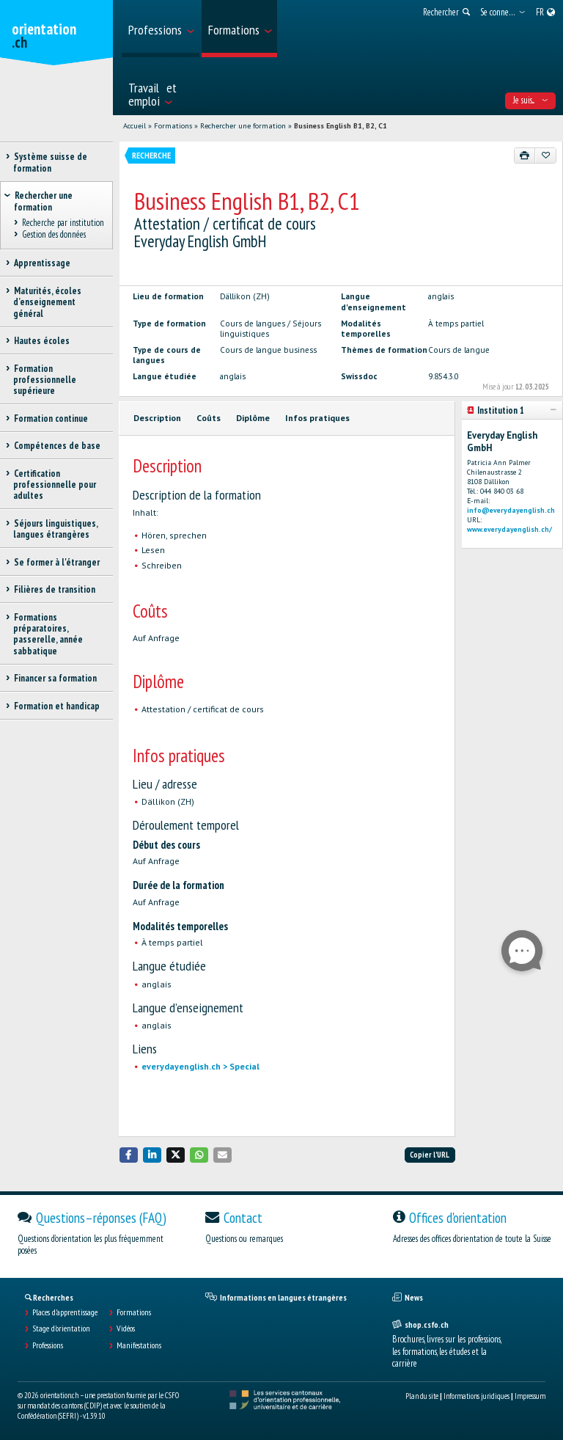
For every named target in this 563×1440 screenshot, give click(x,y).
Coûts (208, 417)
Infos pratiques (317, 417)
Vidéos (126, 1328)
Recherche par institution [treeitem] (62, 222)
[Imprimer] (525, 155)
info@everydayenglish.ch (511, 510)
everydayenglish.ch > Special (200, 1066)
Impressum (530, 1396)
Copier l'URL (429, 1155)
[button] (129, 1155)
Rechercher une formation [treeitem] (43, 201)
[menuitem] (160, 28)
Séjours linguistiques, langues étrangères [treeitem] (55, 529)
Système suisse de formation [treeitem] (50, 162)
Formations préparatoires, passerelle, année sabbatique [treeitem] (48, 634)
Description (157, 417)
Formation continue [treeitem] (50, 418)
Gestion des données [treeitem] (53, 235)
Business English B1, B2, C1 (340, 126)
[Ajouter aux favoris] (545, 155)
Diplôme (253, 417)
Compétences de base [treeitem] (56, 445)
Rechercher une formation (243, 126)
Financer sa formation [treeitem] (55, 678)
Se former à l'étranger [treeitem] (56, 562)
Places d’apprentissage (64, 1312)
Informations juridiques (476, 1396)
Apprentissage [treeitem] (41, 263)
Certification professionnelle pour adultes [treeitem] (54, 484)
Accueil (134, 126)
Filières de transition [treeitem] (54, 589)
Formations (173, 126)
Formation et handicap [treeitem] (56, 706)
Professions (47, 1345)
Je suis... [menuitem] (530, 100)
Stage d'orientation (61, 1328)
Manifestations (139, 1345)
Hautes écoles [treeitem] (41, 341)
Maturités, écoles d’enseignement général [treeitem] (47, 302)
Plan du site (421, 1396)
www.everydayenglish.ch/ (509, 529)
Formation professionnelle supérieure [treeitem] (44, 380)
